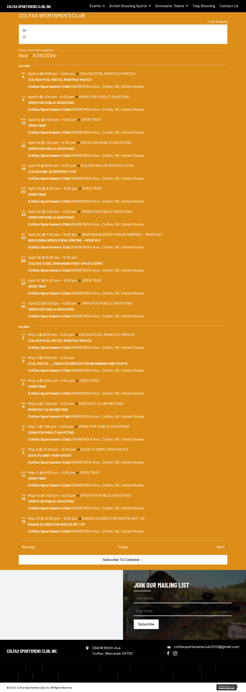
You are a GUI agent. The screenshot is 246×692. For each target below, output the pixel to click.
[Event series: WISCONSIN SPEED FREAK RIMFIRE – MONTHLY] (120, 234)
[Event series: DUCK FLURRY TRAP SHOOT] (102, 449)
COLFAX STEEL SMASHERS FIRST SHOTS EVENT (65, 264)
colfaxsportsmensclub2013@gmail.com (54, 31)
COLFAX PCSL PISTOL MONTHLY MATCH (60, 80)
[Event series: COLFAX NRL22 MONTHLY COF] (105, 165)
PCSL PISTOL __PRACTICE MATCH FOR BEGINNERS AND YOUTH (77, 364)
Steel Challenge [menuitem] (146, 667)
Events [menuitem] (34, 667)
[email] (182, 611)
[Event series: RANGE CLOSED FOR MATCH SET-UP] (112, 518)
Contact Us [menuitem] (213, 676)
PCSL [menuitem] (25, 676)
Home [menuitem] (18, 667)
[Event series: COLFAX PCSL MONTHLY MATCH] (105, 74)
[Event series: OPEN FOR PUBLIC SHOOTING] (103, 97)
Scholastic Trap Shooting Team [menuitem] (145, 676)
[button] (146, 624)
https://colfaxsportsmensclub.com (51, 37)
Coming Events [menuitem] (115, 667)
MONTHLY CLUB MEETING (48, 410)
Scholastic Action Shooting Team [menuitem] (88, 676)
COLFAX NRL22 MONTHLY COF (52, 172)
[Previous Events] (27, 547)
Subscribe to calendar (121, 560)
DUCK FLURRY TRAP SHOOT (50, 456)
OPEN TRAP (37, 126)
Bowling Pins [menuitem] (45, 676)
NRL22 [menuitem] (224, 667)
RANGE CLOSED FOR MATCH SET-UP (56, 525)
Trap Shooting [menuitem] (187, 676)
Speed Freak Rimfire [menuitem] (181, 667)
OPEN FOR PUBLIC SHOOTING (51, 103)
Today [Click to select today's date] (123, 547)
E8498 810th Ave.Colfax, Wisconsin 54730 (112, 651)
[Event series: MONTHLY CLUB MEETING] (100, 403)
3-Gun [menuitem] (208, 667)
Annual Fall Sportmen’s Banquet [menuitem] (71, 667)
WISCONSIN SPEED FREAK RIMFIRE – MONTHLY (64, 240)
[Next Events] (222, 547)
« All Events (217, 22)
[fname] (182, 598)
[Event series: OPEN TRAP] (89, 120)
